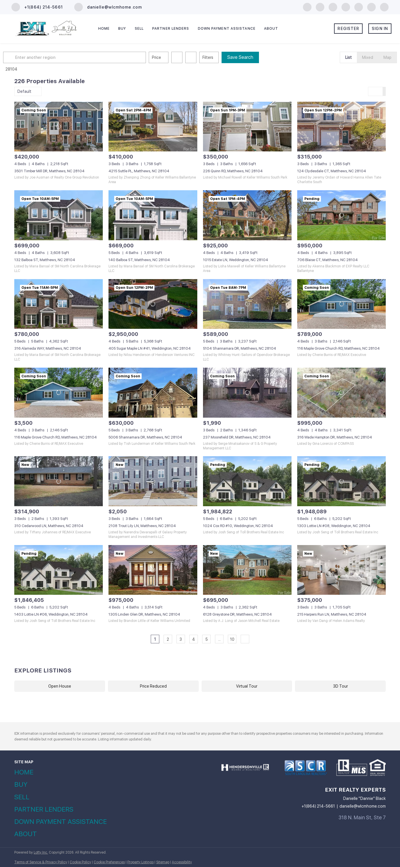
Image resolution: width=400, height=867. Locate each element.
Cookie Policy (80, 862)
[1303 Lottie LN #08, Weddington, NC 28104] (341, 481)
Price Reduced (153, 686)
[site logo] (245, 773)
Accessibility (182, 862)
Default (24, 91)
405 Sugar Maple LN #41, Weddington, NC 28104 (149, 348)
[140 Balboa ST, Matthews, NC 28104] (152, 215)
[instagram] (345, 6)
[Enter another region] (87, 57)
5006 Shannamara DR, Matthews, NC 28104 (145, 437)
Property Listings (140, 862)
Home (104, 29)
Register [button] (348, 28)
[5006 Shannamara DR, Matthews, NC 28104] (152, 393)
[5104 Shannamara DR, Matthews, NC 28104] (247, 304)
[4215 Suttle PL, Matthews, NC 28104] (152, 127)
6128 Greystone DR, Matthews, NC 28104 (237, 614)
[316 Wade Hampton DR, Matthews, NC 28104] (341, 393)
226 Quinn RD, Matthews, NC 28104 (233, 171)
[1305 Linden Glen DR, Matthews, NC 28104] (152, 570)
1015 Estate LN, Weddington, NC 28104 (235, 260)
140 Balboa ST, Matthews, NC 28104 (139, 260)
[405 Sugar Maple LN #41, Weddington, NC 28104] (152, 304)
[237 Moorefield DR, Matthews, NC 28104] (247, 393)
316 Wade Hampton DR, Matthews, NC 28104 (334, 437)
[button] (21, 57)
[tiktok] (371, 6)
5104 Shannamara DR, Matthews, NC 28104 (239, 348)
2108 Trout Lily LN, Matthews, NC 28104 (142, 526)
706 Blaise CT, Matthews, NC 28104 (327, 260)
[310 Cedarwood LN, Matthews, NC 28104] (58, 481)
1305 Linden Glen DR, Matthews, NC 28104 (144, 614)
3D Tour (340, 686)
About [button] (271, 29)
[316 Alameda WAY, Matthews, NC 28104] (58, 304)
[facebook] (307, 6)
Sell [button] (139, 29)
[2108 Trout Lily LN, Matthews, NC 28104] (152, 481)
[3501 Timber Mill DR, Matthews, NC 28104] (58, 127)
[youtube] (358, 6)
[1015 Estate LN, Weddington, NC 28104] (247, 215)
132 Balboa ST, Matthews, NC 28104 (44, 260)
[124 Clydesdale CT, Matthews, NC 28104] (341, 127)
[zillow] (333, 6)
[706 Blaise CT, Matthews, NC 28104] (341, 215)
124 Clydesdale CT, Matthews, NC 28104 (331, 171)
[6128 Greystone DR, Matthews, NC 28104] (247, 570)
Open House (59, 686)
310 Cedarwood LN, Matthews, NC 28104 (48, 526)
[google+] (384, 6)
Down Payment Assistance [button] (227, 29)
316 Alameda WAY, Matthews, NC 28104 (47, 348)
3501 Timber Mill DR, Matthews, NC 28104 (49, 171)
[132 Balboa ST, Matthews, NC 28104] (58, 215)
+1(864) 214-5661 (318, 806)
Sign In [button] (380, 28)
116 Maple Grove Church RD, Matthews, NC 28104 (338, 348)
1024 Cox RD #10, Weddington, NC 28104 (238, 526)
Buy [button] (122, 29)
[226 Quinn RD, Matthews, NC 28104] (247, 127)
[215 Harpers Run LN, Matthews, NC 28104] (341, 570)
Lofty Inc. (41, 852)
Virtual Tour (246, 686)
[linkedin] (320, 6)
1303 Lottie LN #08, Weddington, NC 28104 (333, 526)
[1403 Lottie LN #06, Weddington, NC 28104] (58, 570)
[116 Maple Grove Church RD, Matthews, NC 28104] (341, 304)
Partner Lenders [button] (170, 29)
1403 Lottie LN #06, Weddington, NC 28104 (51, 614)
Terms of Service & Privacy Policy (40, 862)
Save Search (251, 57)
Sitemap (162, 862)
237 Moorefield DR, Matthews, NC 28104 (237, 437)
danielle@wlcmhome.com (362, 806)
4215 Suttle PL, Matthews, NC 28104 (138, 171)
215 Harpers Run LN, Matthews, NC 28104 (331, 614)
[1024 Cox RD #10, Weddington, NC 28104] (247, 481)
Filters (219, 57)
